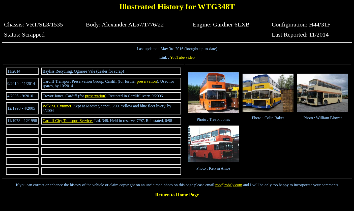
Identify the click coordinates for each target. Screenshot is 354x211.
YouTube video (182, 57)
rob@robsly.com (228, 185)
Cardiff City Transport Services (68, 120)
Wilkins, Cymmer (57, 106)
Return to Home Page (177, 194)
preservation (147, 81)
